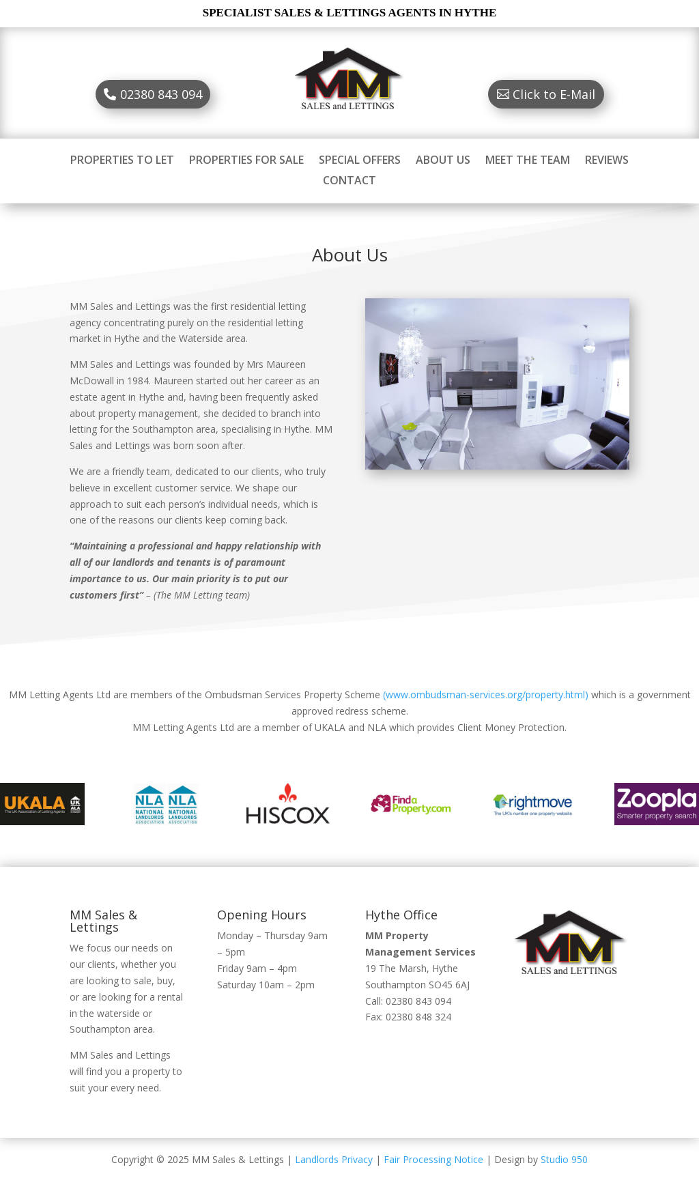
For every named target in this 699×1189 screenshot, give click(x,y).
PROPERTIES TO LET (122, 161)
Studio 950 (564, 1159)
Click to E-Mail (554, 94)
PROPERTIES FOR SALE (246, 161)
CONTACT (349, 181)
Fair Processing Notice (433, 1159)
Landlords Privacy (334, 1159)
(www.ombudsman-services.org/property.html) (485, 694)
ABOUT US (443, 161)
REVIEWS (607, 161)
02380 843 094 (161, 94)
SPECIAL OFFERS (360, 161)
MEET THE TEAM (527, 161)
